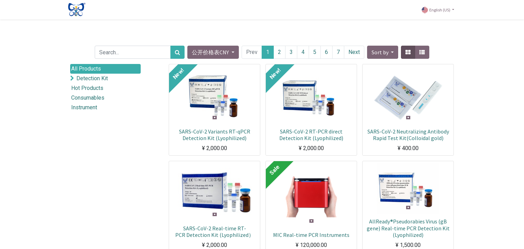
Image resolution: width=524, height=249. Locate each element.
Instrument (84, 107)
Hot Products (87, 88)
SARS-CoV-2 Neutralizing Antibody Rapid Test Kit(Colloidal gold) (408, 134)
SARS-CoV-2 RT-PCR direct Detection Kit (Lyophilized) (311, 134)
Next (354, 52)
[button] (382, 52)
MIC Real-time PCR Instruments (311, 234)
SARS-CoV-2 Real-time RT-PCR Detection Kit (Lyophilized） (214, 231)
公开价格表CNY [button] (211, 52)
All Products (86, 68)
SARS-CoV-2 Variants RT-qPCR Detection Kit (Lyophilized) (214, 134)
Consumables (87, 97)
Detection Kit (92, 78)
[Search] (177, 52)
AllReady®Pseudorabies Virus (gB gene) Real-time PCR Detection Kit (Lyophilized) (408, 228)
